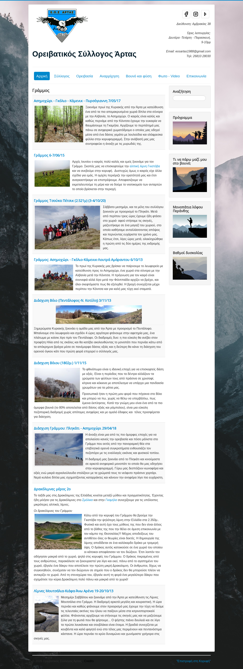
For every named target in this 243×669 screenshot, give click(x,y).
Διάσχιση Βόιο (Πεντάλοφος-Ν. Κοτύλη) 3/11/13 (72, 300)
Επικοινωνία (196, 76)
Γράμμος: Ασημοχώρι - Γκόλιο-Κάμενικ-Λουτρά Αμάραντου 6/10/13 (88, 259)
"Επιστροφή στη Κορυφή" (193, 661)
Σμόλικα (87, 500)
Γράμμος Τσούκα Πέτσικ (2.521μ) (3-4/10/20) (70, 200)
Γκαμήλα (111, 500)
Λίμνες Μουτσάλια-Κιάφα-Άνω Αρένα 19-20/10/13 (73, 591)
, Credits (88, 661)
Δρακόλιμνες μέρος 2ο (52, 489)
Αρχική (41, 76)
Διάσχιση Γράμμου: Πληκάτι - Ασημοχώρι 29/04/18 (75, 428)
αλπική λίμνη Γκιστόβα (145, 166)
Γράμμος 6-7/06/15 (49, 155)
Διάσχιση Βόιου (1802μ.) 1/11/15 (60, 363)
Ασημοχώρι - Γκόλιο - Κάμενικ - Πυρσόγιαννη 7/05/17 (77, 100)
